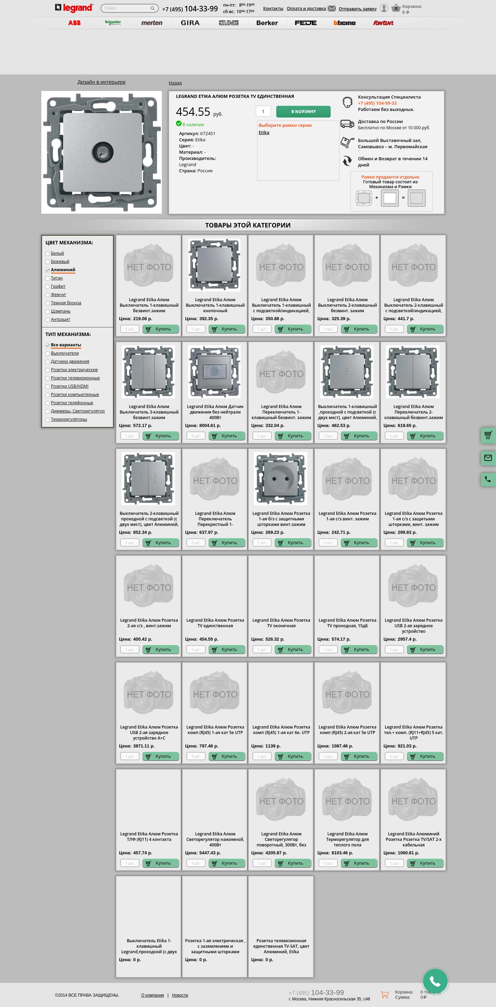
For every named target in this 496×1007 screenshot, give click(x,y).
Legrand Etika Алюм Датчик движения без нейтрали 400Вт (215, 412)
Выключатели (65, 353)
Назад (175, 83)
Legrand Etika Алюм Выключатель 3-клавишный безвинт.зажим (149, 412)
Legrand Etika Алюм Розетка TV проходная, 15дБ (347, 623)
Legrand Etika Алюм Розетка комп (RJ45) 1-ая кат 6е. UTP (281, 729)
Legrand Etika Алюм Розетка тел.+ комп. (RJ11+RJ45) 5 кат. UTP (413, 732)
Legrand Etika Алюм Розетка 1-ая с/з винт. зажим (347, 516)
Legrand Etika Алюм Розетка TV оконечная (281, 623)
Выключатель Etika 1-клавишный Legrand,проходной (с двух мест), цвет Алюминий (149, 949)
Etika (264, 132)
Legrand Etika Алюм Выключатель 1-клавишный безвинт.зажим (149, 305)
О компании (152, 995)
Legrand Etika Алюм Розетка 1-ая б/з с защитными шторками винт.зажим (281, 519)
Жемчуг (58, 294)
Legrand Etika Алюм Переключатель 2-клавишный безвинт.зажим (413, 412)
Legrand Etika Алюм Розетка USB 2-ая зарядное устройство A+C (149, 732)
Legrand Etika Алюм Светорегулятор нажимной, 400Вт (215, 839)
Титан (57, 278)
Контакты (273, 8)
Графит (58, 286)
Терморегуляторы (69, 419)
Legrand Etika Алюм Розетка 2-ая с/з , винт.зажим (149, 623)
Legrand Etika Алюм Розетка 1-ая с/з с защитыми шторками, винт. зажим (414, 519)
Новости (180, 995)
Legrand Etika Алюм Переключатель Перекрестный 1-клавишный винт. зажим (215, 522)
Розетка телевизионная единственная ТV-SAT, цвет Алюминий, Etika (282, 946)
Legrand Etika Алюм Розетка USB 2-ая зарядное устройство (414, 626)
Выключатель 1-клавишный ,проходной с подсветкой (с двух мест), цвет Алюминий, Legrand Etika (347, 415)
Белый (57, 253)
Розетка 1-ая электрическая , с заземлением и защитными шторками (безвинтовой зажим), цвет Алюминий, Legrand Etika (215, 952)
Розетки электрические (74, 370)
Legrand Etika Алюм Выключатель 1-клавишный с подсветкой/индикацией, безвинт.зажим (281, 308)
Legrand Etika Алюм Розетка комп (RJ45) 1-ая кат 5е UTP (215, 729)
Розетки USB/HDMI (70, 386)
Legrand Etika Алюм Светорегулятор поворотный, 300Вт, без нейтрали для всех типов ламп (281, 845)
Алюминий (63, 270)
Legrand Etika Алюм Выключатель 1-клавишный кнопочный (215, 305)
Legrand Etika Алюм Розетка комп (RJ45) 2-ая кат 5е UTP (347, 729)
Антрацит (60, 319)
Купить (158, 329)
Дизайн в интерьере (101, 82)
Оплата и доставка (306, 8)
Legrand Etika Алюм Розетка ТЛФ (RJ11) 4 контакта (149, 836)
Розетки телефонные (72, 403)
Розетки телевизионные (75, 378)
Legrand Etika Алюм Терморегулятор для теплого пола (347, 839)
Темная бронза (66, 303)
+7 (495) (190, 9)
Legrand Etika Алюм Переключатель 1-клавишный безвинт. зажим (281, 412)
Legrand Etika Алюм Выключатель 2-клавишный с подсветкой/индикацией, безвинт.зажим (413, 308)
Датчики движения (70, 361)
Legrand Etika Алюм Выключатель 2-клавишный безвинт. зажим (347, 305)
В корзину (303, 112)
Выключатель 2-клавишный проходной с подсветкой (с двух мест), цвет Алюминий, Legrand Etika (149, 522)
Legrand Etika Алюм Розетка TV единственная (215, 623)
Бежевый (60, 261)
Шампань (61, 311)
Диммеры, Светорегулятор (78, 411)
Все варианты (66, 345)
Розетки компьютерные (75, 394)
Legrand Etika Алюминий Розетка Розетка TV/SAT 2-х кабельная (414, 839)
